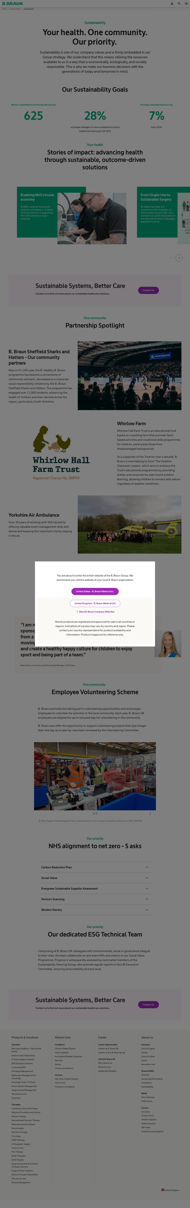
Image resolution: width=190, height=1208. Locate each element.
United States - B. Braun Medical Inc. (95, 591)
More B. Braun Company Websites (95, 611)
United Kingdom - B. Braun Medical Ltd (95, 603)
